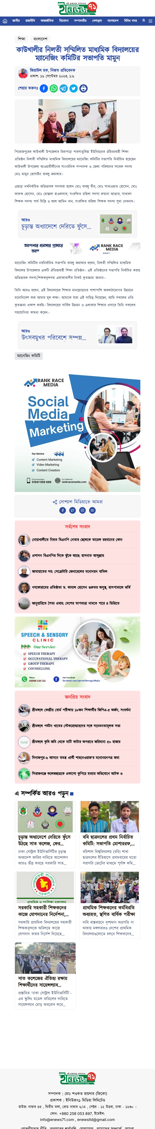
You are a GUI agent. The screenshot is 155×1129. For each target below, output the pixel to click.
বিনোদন (63, 21)
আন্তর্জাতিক (47, 21)
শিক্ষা (21, 39)
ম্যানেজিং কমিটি (28, 356)
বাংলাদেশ (112, 21)
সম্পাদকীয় (80, 21)
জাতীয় (16, 21)
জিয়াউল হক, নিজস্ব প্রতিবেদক (52, 71)
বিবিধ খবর (130, 21)
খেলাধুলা (97, 21)
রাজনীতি (30, 21)
